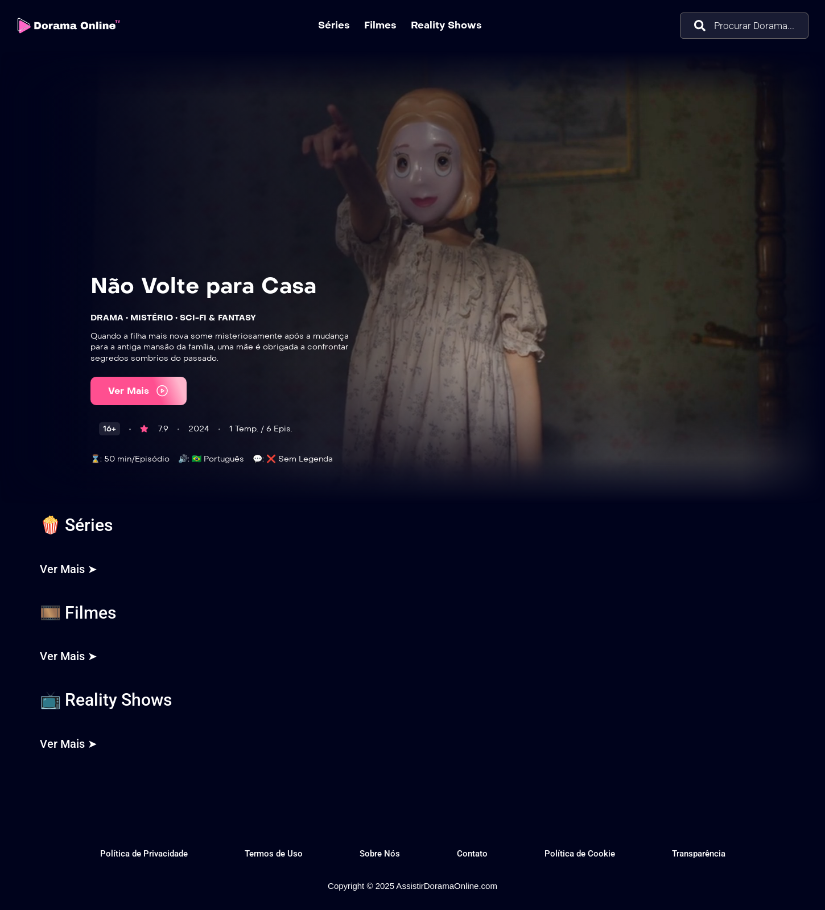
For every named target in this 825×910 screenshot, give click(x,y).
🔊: (183, 459)
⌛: (96, 459)
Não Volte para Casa (203, 286)
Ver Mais (138, 390)
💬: (258, 459)
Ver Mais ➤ (68, 569)
